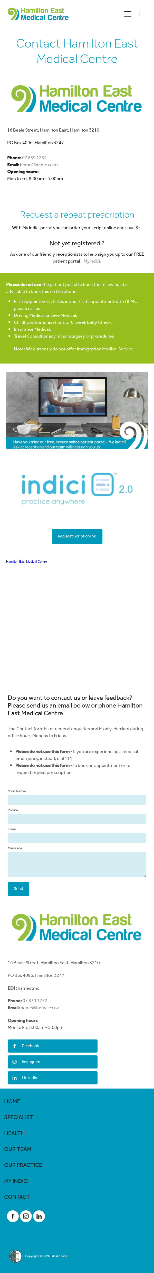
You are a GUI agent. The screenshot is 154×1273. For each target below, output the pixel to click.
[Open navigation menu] (128, 14)
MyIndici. (92, 261)
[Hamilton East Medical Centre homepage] (65, 14)
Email (12, 829)
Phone (13, 810)
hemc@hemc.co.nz (39, 165)
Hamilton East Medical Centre (26, 561)
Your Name (17, 791)
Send (18, 889)
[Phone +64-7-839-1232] (140, 14)
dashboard (59, 1256)
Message (15, 848)
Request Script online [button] (77, 536)
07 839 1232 (34, 158)
